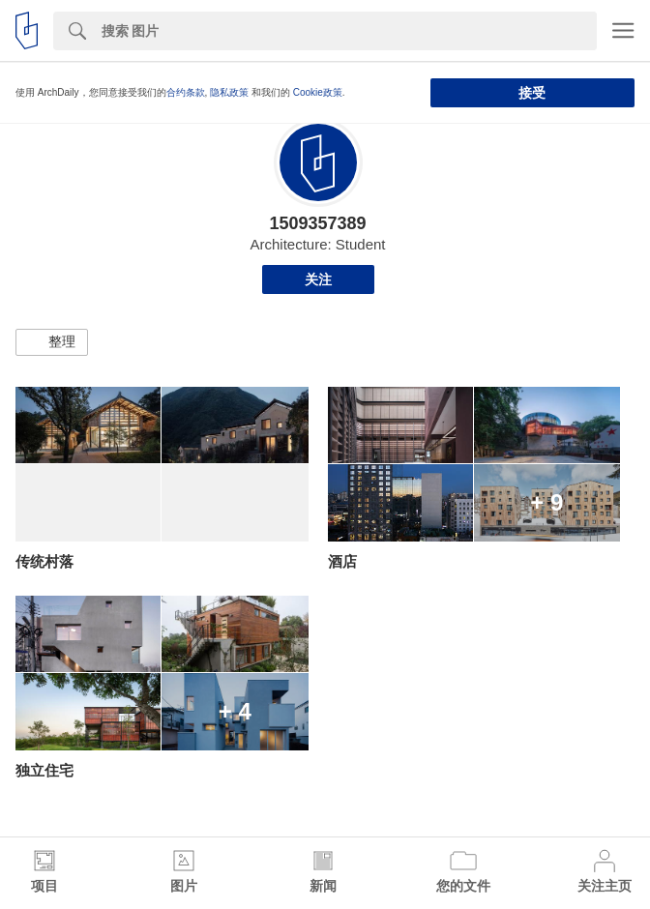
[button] (51, 342)
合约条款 (185, 92)
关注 (318, 279)
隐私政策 (229, 92)
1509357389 (317, 223)
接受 (532, 93)
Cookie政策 (317, 92)
